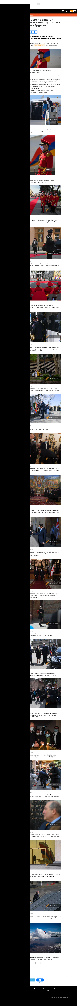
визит (42, 962)
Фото (18, 962)
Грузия (38, 962)
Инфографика (52, 976)
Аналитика (38, 976)
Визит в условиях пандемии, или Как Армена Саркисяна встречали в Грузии (34, 71)
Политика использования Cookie (10, 990)
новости (4, 976)
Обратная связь (51, 990)
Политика (26, 976)
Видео (59, 976)
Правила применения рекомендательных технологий (32, 990)
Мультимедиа (23, 962)
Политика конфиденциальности (62, 988)
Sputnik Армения (39, 45)
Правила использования (14, 988)
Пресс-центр (65, 976)
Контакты (24, 988)
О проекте (4, 988)
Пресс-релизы (38, 988)
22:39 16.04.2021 (20, 28)
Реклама (30, 988)
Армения (10, 976)
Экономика (18, 976)
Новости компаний (47, 988)
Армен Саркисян (31, 962)
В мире (32, 976)
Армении (26, 43)
